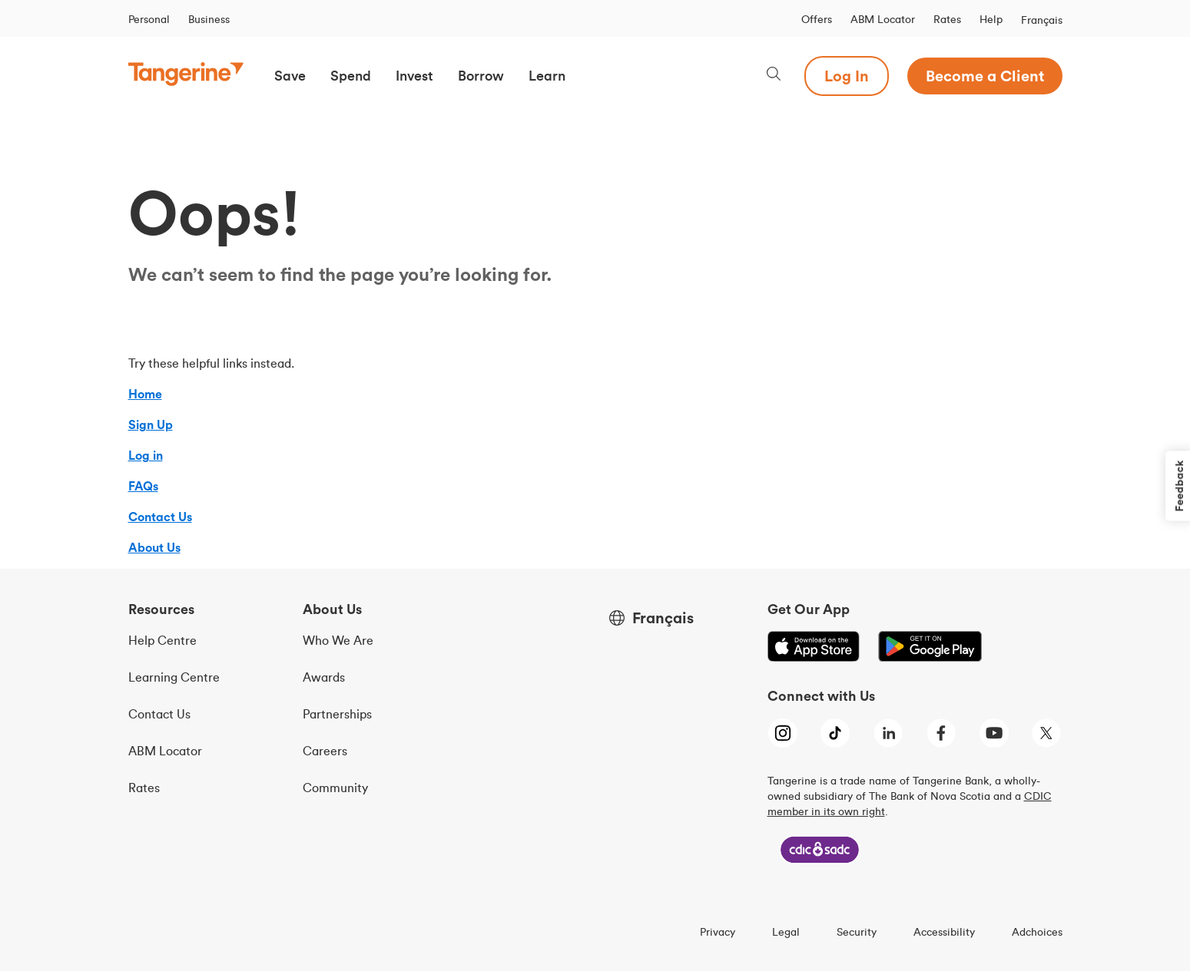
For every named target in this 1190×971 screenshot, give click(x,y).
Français (1041, 20)
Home (145, 393)
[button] (290, 76)
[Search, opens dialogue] (773, 75)
